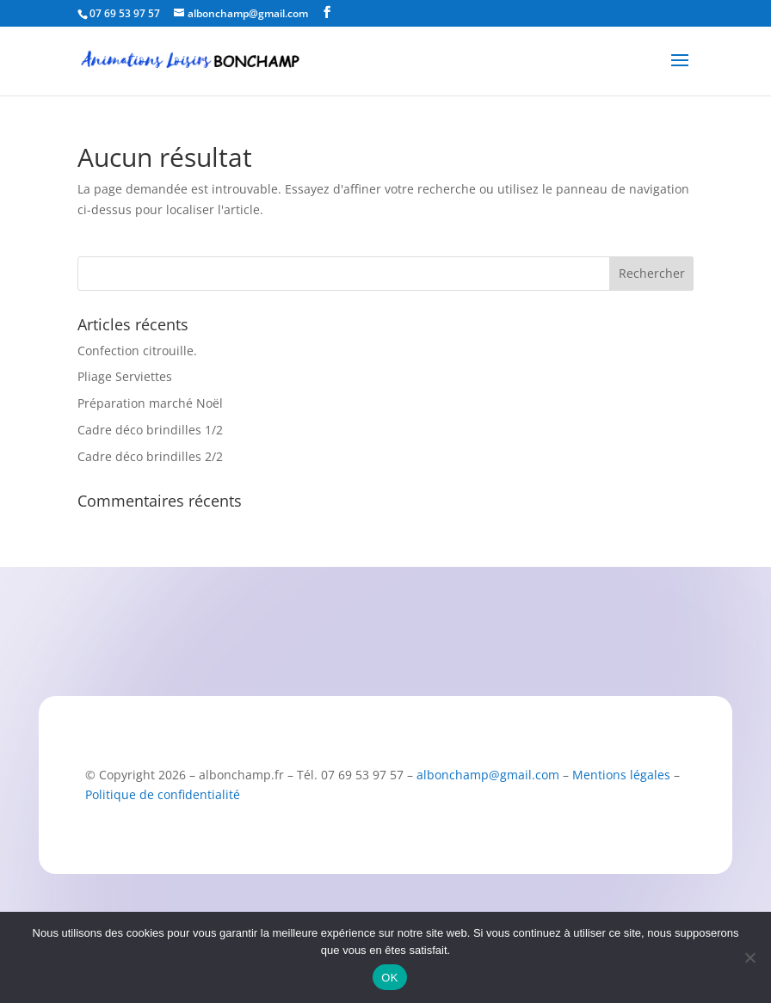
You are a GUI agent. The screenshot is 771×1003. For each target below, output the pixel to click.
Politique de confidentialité (162, 794)
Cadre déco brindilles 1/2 (150, 430)
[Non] (749, 957)
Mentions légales (621, 774)
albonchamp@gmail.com (487, 774)
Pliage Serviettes (124, 376)
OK (389, 977)
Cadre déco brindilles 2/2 (150, 456)
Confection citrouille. (137, 350)
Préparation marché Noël (150, 403)
